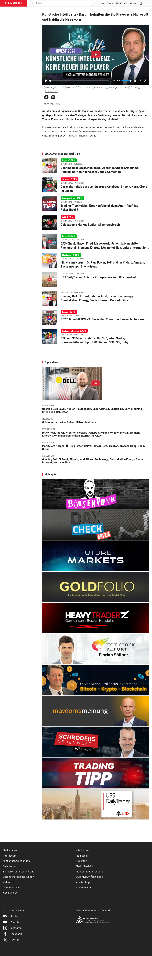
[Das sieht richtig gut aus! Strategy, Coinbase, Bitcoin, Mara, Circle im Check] (95, 185)
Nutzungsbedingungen (16, 860)
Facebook (12, 933)
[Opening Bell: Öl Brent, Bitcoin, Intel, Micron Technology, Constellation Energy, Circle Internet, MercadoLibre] (95, 299)
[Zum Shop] (102, 3)
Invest (47, 87)
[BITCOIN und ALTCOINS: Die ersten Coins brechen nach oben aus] (95, 318)
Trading (136, 87)
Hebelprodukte (51, 91)
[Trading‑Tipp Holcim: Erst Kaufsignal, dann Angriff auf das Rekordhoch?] (95, 204)
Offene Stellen (11, 887)
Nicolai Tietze (84, 87)
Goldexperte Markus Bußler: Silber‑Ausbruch (69, 422)
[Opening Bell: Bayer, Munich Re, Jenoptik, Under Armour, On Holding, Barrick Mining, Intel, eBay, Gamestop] (95, 166)
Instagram (12, 927)
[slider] (79, 80)
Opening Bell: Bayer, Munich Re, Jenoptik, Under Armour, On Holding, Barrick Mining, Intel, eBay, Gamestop (92, 410)
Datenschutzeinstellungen (18, 876)
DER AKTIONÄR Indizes (89, 876)
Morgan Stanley (100, 87)
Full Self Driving (122, 87)
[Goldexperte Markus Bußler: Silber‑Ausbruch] (95, 223)
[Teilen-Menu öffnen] (46, 97)
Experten (81, 860)
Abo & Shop (83, 882)
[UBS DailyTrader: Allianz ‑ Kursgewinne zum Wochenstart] (95, 280)
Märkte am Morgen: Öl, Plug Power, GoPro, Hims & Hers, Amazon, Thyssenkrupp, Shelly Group (93, 447)
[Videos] (133, 3)
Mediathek (82, 855)
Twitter (11, 939)
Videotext (9, 882)
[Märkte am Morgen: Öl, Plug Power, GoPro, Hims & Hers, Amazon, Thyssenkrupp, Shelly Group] (95, 261)
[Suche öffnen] (36, 3)
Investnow (58, 87)
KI (111, 87)
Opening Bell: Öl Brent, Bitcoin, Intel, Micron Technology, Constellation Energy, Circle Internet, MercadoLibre (92, 461)
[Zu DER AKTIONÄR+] (121, 3)
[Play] (46, 80)
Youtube (11, 922)
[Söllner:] (95, 337)
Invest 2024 (71, 87)
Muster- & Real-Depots (89, 871)
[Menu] (148, 3)
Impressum (9, 855)
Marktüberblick (85, 866)
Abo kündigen (11, 892)
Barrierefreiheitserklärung (18, 871)
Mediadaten (10, 850)
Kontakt (11, 916)
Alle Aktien (82, 850)
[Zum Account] (110, 3)
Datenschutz (10, 866)
